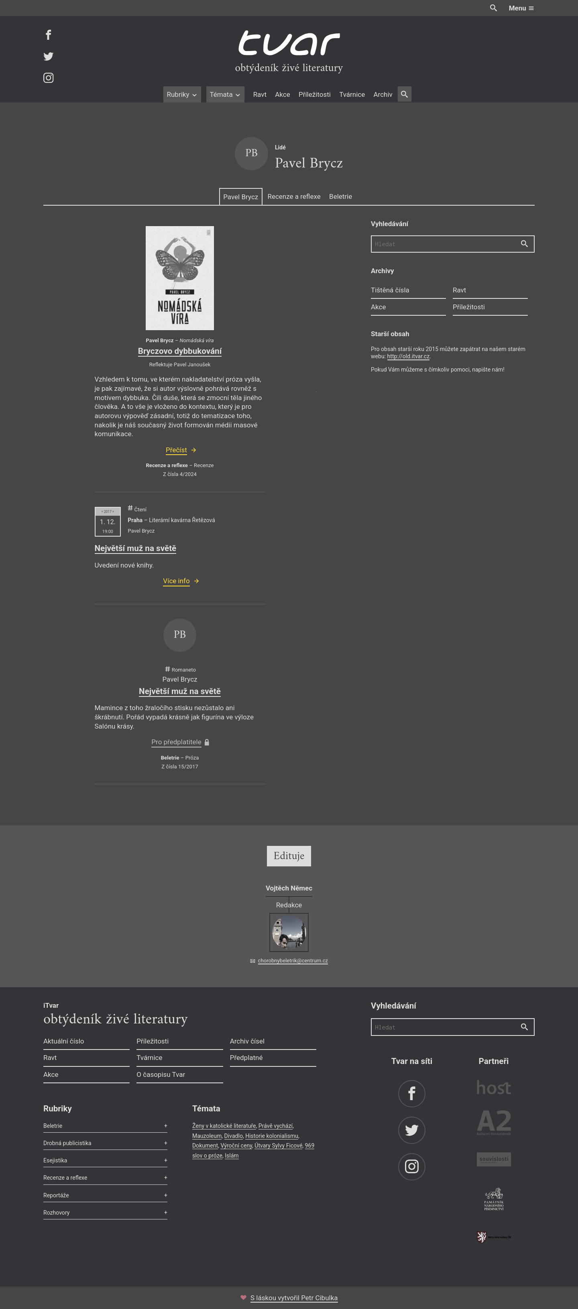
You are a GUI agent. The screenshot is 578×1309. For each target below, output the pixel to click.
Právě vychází (275, 1126)
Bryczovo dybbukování (180, 351)
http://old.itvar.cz (408, 356)
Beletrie (340, 196)
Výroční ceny (236, 1145)
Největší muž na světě (136, 548)
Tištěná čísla (390, 290)
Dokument (205, 1145)
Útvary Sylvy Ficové (278, 1145)
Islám (231, 1155)
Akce (282, 94)
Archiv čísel (247, 1041)
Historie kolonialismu (271, 1136)
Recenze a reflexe (293, 196)
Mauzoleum (207, 1136)
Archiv (382, 94)
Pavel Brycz (240, 197)
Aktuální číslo (63, 1041)
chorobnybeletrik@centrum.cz (293, 961)
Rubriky (182, 94)
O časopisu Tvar (160, 1074)
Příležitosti (315, 94)
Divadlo (233, 1136)
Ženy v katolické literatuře (224, 1126)
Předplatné (246, 1058)
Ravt (260, 94)
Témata (225, 94)
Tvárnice (352, 94)
